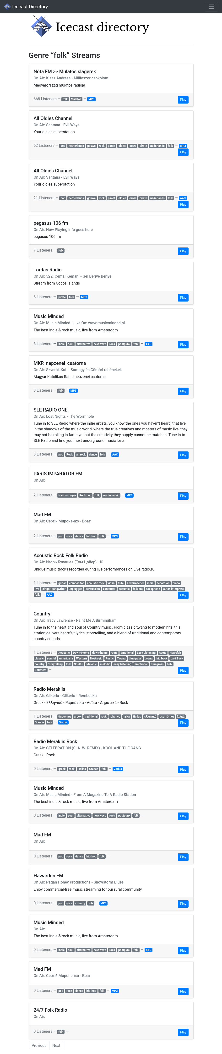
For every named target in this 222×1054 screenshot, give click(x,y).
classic (39, 658)
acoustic (124, 589)
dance (93, 454)
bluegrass (135, 658)
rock (102, 146)
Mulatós (76, 99)
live (37, 589)
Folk (169, 664)
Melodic (92, 664)
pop (62, 146)
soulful (51, 658)
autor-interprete (173, 589)
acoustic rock (95, 583)
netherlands (76, 146)
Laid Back (177, 658)
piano (176, 583)
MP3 (91, 99)
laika (127, 716)
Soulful (78, 664)
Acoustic (64, 652)
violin (111, 583)
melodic (105, 664)
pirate (143, 146)
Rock (69, 454)
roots (114, 652)
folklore (138, 589)
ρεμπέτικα (167, 716)
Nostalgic (96, 658)
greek (77, 716)
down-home (100, 652)
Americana (66, 658)
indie (61, 344)
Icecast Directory (26, 6)
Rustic (110, 658)
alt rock (81, 454)
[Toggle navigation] (211, 6)
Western (81, 658)
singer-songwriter (54, 589)
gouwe (91, 146)
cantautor (109, 589)
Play (183, 100)
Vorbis (63, 722)
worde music (111, 495)
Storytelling (55, 664)
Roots (162, 652)
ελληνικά (150, 716)
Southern (40, 670)
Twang (121, 658)
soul (70, 344)
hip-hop (91, 536)
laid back (161, 658)
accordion (163, 583)
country (39, 664)
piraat (111, 146)
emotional (141, 664)
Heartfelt (175, 652)
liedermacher (135, 583)
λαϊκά (180, 716)
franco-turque (67, 495)
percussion (93, 589)
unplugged (75, 589)
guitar (62, 583)
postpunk (124, 344)
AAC (183, 198)
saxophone (153, 589)
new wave (99, 344)
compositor (76, 583)
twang (149, 658)
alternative (83, 344)
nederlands (157, 146)
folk (65, 99)
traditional (91, 716)
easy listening (122, 664)
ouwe (133, 146)
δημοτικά (64, 716)
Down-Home (81, 652)
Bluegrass (157, 664)
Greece (39, 722)
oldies (122, 146)
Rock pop (85, 495)
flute (121, 583)
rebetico (115, 716)
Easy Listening (146, 652)
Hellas (137, 716)
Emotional (127, 652)
